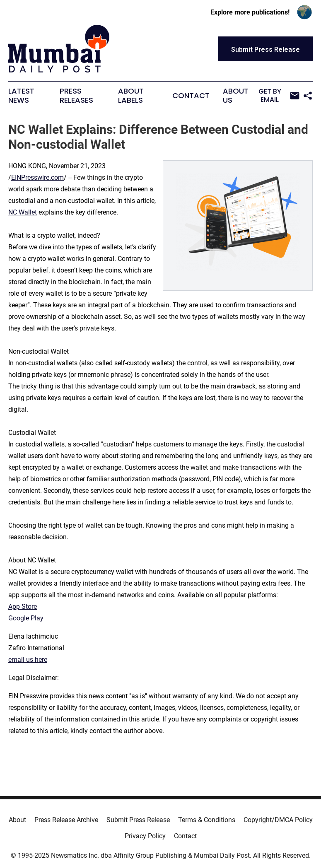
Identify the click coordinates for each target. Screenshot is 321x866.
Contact (191, 95)
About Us (236, 96)
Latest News (21, 96)
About (17, 820)
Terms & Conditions (206, 820)
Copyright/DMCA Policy (278, 820)
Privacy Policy (145, 836)
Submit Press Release (138, 820)
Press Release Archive (66, 820)
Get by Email (279, 95)
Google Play (25, 618)
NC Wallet (22, 212)
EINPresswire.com (37, 177)
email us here (27, 659)
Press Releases (76, 96)
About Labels (131, 96)
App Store (22, 606)
